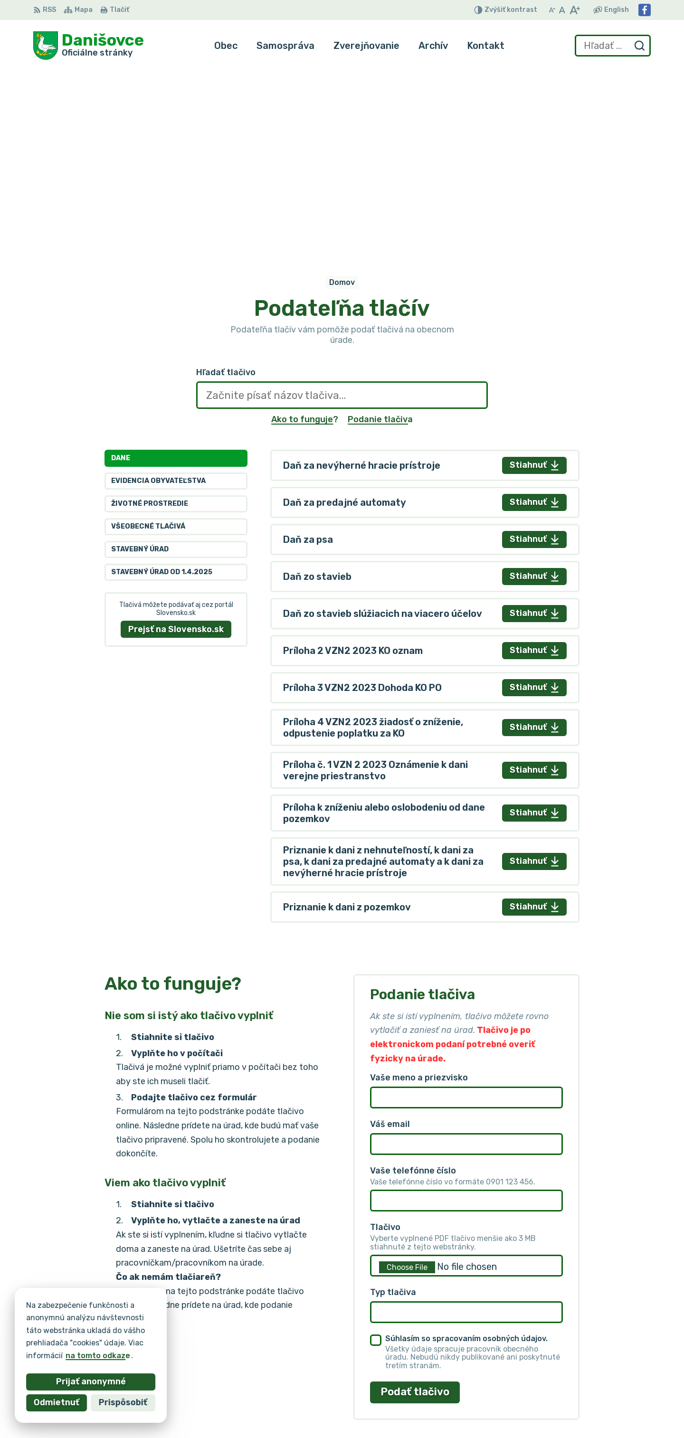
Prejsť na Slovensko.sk (176, 443)
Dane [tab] (120, 273)
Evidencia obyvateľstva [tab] (158, 296)
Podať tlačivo (414, 1206)
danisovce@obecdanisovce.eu (593, 1394)
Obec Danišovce (125, 1329)
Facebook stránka (571, 1404)
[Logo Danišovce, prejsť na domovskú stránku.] (88, 45)
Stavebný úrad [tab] (140, 364)
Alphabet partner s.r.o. (174, 1320)
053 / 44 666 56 (567, 1383)
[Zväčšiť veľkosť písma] (574, 10)
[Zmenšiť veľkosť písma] (552, 10)
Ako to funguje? (304, 233)
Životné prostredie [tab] (149, 318)
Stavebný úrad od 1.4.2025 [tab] (161, 387)
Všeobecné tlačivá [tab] (148, 341)
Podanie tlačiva (380, 233)
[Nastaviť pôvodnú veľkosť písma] (562, 10)
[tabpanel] (425, 500)
